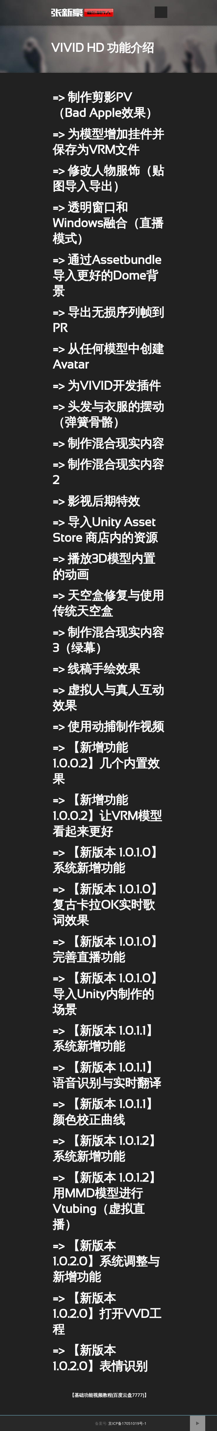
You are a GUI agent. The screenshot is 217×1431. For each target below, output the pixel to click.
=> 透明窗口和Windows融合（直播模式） (108, 224)
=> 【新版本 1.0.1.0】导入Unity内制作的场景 (108, 994)
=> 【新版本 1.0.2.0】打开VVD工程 (107, 1314)
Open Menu (161, 12)
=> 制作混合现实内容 (108, 444)
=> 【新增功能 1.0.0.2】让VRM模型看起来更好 (107, 816)
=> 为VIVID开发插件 (107, 386)
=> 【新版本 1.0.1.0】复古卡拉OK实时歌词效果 (108, 905)
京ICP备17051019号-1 (127, 1423)
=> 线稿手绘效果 (96, 670)
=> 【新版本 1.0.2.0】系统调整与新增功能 (106, 1262)
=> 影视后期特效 (96, 502)
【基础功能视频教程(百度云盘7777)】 (109, 1395)
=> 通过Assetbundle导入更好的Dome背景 (107, 276)
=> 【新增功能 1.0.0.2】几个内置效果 (106, 764)
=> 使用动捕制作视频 (108, 727)
